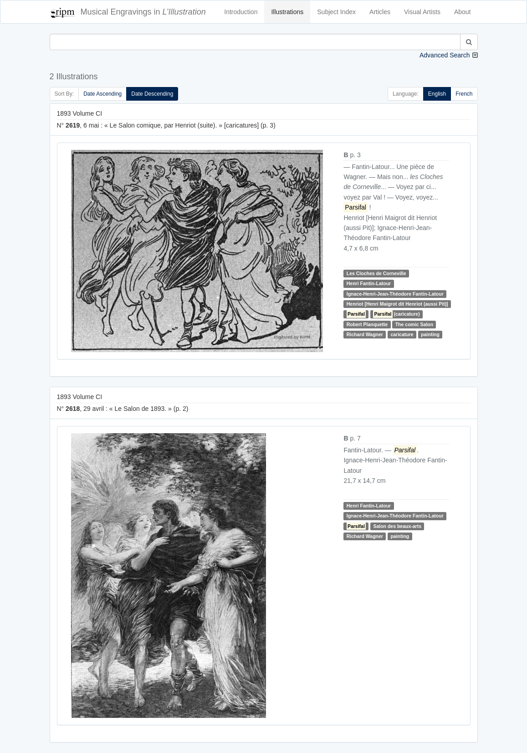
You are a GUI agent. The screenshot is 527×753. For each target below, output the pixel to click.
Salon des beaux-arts (397, 526)
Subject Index (336, 11)
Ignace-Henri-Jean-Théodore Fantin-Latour (395, 294)
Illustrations (287, 11)
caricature (401, 334)
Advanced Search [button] (445, 55)
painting (430, 334)
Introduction (240, 11)
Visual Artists (422, 11)
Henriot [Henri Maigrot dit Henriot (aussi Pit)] (397, 304)
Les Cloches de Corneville (376, 273)
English (437, 94)
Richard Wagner (365, 334)
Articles (379, 11)
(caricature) (396, 314)
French (463, 94)
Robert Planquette (367, 324)
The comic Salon (414, 324)
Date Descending (152, 94)
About (462, 11)
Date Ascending (102, 94)
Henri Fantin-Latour (369, 283)
